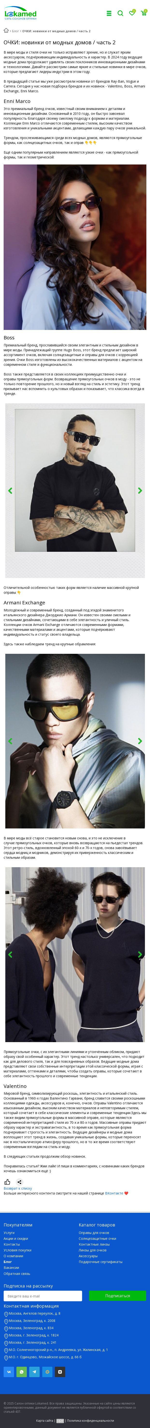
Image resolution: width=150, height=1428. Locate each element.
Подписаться (117, 1295)
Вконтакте (9, 1372)
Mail (47, 1372)
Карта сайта (44, 1421)
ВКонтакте (114, 1193)
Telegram (34, 1372)
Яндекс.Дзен (60, 1372)
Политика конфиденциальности (90, 1421)
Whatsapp (21, 1372)
